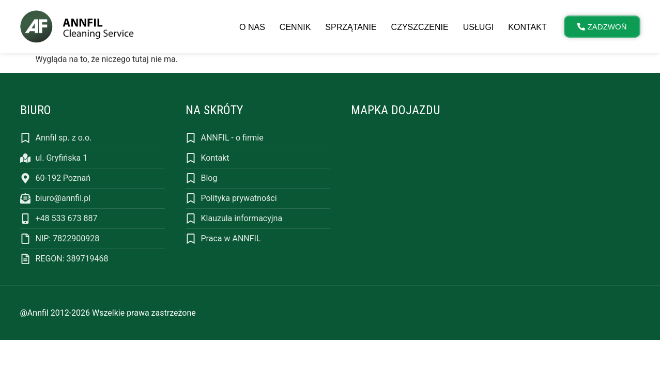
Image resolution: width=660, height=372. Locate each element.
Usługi (478, 27)
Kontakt (527, 27)
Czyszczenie (420, 27)
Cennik (295, 27)
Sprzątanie (350, 27)
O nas (252, 27)
